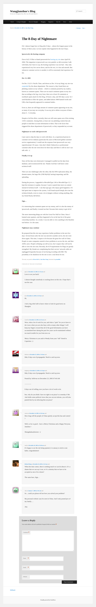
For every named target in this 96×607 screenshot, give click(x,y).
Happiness (50, 22)
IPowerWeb (36, 259)
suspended (25, 86)
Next (84, 28)
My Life (58, 22)
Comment (26, 532)
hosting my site (55, 59)
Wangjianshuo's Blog (22, 11)
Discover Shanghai (33, 22)
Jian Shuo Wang (29, 28)
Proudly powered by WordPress (48, 600)
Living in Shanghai (21, 22)
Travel (12, 22)
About (70, 22)
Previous (78, 28)
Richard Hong (28, 464)
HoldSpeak (12, 590)
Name (26, 558)
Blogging (43, 22)
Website (25, 576)
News (64, 22)
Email (26, 567)
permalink (57, 259)
